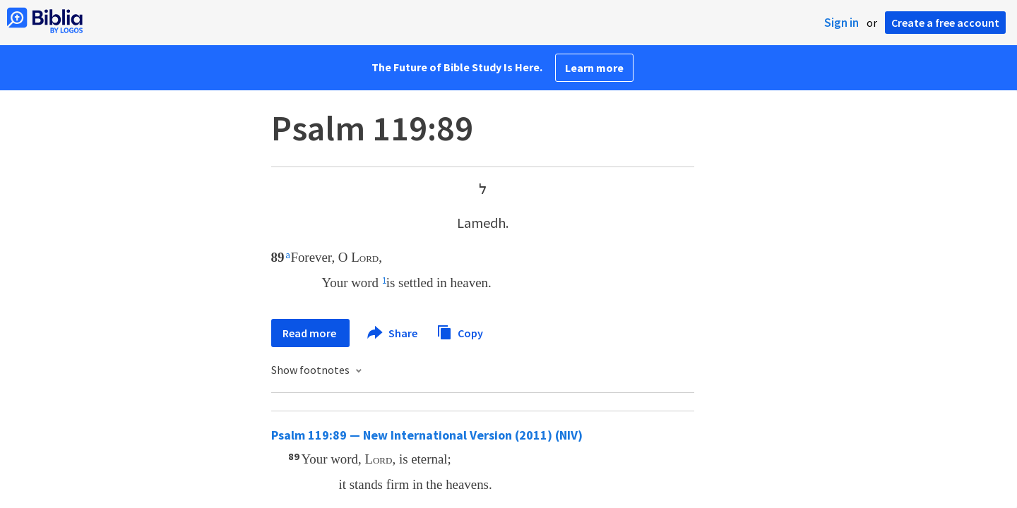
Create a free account (945, 23)
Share (393, 333)
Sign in (841, 22)
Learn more (594, 68)
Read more (310, 333)
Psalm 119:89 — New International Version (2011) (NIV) (427, 435)
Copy (459, 331)
